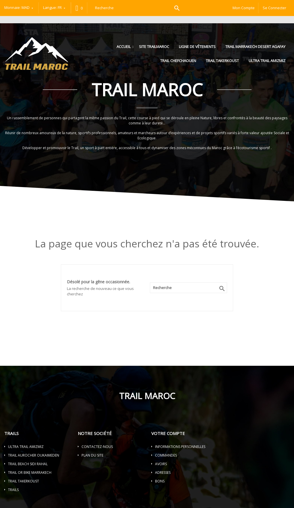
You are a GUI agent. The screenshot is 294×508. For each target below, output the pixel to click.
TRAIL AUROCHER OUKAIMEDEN (33, 455)
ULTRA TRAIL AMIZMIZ (267, 60)
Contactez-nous (97, 446)
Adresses (163, 472)
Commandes (166, 455)
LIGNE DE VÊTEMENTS (197, 46)
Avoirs (161, 463)
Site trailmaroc (154, 46)
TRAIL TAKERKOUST (222, 60)
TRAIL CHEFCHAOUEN (178, 60)
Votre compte (168, 433)
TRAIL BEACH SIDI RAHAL (28, 463)
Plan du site (92, 455)
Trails (13, 489)
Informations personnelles (180, 446)
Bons (160, 481)
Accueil (124, 46)
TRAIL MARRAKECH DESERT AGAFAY (255, 46)
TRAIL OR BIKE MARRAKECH (29, 472)
